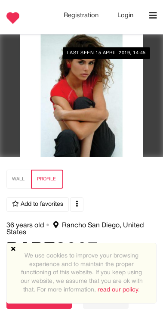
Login (125, 15)
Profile (46, 179)
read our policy (118, 290)
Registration (82, 15)
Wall (18, 179)
